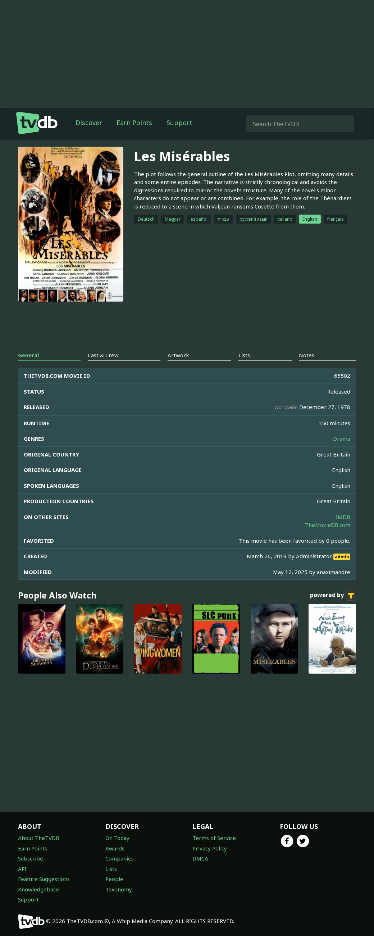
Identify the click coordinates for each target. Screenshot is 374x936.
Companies (119, 858)
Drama (341, 438)
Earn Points (134, 122)
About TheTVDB (38, 837)
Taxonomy (118, 889)
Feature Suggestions (44, 878)
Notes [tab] (306, 355)
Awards (114, 848)
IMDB (343, 516)
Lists (111, 868)
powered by (333, 596)
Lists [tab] (244, 355)
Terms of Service (214, 837)
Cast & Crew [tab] (103, 355)
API (22, 868)
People (114, 878)
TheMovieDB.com (327, 524)
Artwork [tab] (178, 355)
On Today (117, 837)
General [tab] (28, 355)
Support (179, 122)
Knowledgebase (38, 889)
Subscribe (30, 858)
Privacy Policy (209, 848)
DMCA (200, 858)
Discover (89, 122)
